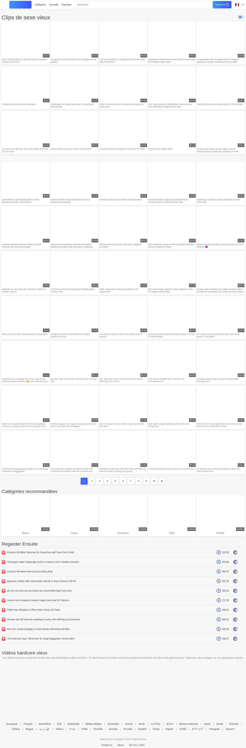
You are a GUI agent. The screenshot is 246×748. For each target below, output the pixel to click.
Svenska (112, 729)
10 (154, 487)
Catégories (40, 4)
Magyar (29, 729)
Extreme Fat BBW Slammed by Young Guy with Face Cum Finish (40, 559)
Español (142, 729)
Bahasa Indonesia (188, 724)
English (169, 729)
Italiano (59, 729)
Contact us (106, 745)
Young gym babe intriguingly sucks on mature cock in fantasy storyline (43, 569)
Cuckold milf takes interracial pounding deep (30, 578)
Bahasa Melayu (94, 724)
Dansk (220, 724)
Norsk (142, 724)
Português (214, 729)
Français (28, 724)
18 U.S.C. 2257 (137, 745)
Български (11, 724)
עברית (72, 729)
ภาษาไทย (155, 724)
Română (98, 729)
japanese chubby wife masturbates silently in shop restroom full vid (41, 588)
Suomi (207, 724)
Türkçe (156, 729)
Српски (129, 724)
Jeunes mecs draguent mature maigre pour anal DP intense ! (38, 607)
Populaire (66, 4)
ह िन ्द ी (197, 729)
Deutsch (230, 729)
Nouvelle (53, 4)
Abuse (120, 745)
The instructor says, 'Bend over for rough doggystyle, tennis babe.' (41, 646)
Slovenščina (44, 724)
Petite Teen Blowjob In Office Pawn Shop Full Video (33, 617)
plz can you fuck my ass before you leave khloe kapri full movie (39, 598)
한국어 (169, 724)
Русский (127, 729)
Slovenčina (113, 724)
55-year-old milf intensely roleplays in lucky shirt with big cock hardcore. (44, 626)
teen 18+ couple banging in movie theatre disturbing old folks (38, 636)
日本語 (182, 729)
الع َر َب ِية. (44, 729)
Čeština (16, 729)
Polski (84, 729)
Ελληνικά (233, 724)
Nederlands (74, 724)
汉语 (59, 724)
